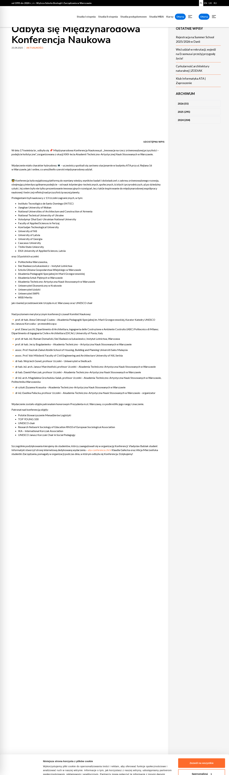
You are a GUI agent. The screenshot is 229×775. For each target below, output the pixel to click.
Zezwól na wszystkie (202, 744)
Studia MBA (156, 16)
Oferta (180, 16)
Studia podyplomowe (133, 16)
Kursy (170, 16)
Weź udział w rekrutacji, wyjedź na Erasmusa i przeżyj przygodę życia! (196, 54)
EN (205, 3)
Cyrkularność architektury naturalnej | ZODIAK (192, 68)
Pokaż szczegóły (53, 768)
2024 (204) (184, 119)
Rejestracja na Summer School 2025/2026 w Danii (195, 39)
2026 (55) (183, 103)
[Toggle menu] (190, 16)
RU (215, 3)
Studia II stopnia (108, 16)
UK (210, 3)
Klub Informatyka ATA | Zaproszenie (191, 81)
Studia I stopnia (86, 16)
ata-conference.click (99, 450)
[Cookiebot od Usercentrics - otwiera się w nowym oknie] (21, 768)
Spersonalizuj (202, 755)
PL (201, 3)
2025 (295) (184, 111)
